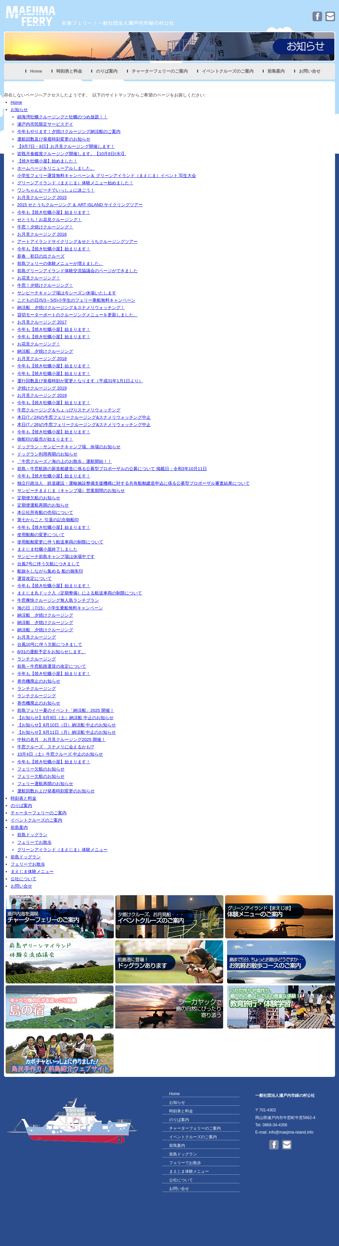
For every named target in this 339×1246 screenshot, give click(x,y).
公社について (23, 878)
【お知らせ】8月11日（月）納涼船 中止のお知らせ (66, 732)
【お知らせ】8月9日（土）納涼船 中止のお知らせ (65, 717)
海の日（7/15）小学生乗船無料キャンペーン (60, 607)
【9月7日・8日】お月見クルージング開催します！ (66, 146)
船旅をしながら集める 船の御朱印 (50, 571)
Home (36, 71)
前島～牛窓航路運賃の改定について (51, 666)
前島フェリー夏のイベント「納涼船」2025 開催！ (65, 710)
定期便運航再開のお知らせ (43, 505)
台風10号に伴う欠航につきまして (49, 644)
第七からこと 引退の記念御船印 (48, 519)
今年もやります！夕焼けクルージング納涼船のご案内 (69, 131)
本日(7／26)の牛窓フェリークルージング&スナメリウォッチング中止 (84, 424)
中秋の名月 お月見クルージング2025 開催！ (61, 739)
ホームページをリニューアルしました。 (56, 168)
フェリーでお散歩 (34, 842)
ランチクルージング (36, 658)
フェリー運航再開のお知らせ (45, 783)
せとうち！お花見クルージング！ (49, 219)
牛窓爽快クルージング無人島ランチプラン (58, 600)
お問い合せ (309, 71)
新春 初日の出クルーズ (41, 256)
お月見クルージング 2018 (42, 358)
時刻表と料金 (69, 71)
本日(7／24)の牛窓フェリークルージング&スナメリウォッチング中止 (84, 417)
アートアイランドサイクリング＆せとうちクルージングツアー (77, 241)
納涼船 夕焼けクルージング (45, 351)
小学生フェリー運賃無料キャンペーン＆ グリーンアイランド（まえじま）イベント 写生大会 (106, 175)
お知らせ (19, 109)
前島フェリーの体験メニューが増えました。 (60, 263)
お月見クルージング (36, 637)
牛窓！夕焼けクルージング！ (45, 226)
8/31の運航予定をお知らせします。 (51, 651)
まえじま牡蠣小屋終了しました (47, 549)
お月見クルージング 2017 (42, 322)
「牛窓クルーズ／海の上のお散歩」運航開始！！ (64, 461)
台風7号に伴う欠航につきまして (48, 563)
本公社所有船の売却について (45, 512)
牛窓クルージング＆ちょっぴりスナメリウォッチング (69, 409)
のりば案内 (107, 71)
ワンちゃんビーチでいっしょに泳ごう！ (56, 190)
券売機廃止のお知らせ (38, 681)
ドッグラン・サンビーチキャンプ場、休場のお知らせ (69, 446)
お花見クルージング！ (38, 278)
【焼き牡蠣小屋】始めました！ (47, 160)
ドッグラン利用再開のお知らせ (47, 454)
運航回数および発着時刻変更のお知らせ (56, 790)
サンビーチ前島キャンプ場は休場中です (56, 556)
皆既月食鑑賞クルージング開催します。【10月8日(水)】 (71, 153)
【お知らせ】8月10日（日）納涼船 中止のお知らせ (66, 724)
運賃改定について (34, 578)
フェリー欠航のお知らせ (41, 769)
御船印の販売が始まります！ (45, 439)
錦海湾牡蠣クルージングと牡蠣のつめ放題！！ (62, 116)
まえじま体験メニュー (32, 871)
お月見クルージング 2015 (42, 197)
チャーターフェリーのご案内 (160, 71)
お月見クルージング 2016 (42, 234)
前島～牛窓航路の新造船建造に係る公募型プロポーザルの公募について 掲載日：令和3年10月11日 (112, 468)
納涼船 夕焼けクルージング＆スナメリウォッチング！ (71, 307)
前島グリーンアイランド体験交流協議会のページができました (77, 270)
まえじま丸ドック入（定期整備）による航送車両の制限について (79, 593)
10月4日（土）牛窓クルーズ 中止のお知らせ (60, 754)
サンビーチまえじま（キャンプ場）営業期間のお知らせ (71, 490)
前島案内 (276, 71)
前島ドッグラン (32, 834)
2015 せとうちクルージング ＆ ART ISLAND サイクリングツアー (80, 204)
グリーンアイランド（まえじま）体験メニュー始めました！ (75, 182)
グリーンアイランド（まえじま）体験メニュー (62, 849)
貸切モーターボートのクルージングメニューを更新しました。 (77, 314)
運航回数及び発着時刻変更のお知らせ (53, 139)
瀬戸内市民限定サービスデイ (45, 124)
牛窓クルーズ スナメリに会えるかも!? (55, 746)
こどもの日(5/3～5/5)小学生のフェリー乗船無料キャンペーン (76, 300)
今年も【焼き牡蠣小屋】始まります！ (53, 212)
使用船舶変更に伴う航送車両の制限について (60, 541)
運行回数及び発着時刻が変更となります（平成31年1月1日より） (80, 380)
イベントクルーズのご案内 (228, 71)
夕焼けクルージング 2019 (42, 388)
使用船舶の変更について (41, 534)
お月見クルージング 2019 (42, 395)
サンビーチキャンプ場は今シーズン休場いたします (66, 292)
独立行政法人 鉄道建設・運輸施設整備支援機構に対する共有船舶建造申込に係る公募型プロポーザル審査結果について (133, 483)
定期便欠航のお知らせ (38, 497)
